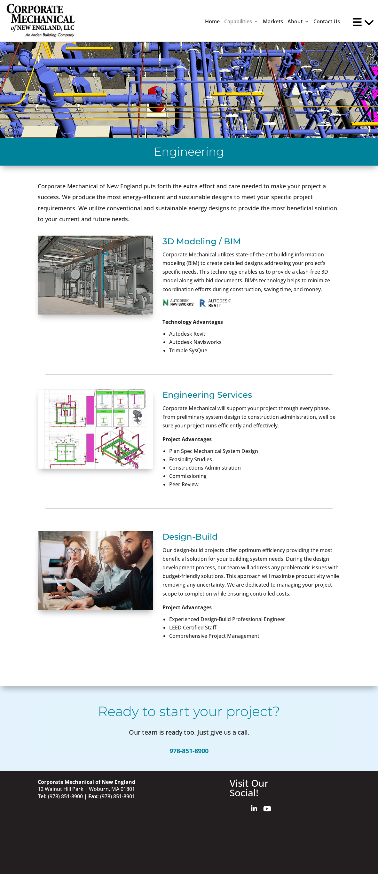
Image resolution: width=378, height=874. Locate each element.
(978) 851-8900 (65, 796)
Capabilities (238, 21)
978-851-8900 (189, 750)
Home (212, 21)
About (295, 21)
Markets (273, 21)
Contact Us (326, 21)
